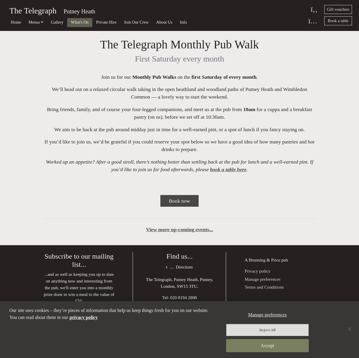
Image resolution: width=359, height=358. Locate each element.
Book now (179, 201)
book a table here (228, 169)
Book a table (338, 21)
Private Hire (106, 22)
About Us (164, 22)
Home (16, 22)
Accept (267, 345)
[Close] (349, 329)
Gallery (57, 22)
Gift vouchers (338, 9)
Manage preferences (262, 279)
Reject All (267, 330)
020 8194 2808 (183, 297)
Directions (179, 267)
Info (183, 22)
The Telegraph (33, 10)
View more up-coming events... (179, 229)
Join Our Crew (136, 22)
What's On (80, 22)
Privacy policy (257, 270)
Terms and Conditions (264, 287)
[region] (179, 329)
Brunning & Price (264, 259)
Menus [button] (34, 22)
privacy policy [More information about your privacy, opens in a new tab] (84, 317)
